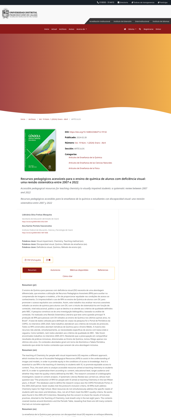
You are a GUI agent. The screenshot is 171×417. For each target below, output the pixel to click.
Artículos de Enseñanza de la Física (84, 168)
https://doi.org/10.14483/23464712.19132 (88, 132)
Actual (54, 29)
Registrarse (148, 29)
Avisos (71, 29)
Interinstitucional (140, 21)
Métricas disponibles (79, 270)
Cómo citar (67, 276)
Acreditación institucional (94, 21)
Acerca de (81, 29)
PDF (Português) (34, 260)
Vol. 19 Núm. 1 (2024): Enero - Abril (53, 119)
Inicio (46, 29)
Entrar (158, 29)
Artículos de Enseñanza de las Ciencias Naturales (90, 162)
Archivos (62, 29)
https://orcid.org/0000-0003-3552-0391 (35, 222)
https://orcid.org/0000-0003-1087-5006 (35, 233)
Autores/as (55, 270)
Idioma (131, 29)
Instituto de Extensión (119, 21)
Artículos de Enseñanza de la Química (85, 157)
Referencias (103, 270)
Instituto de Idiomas (160, 21)
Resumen (32, 270)
